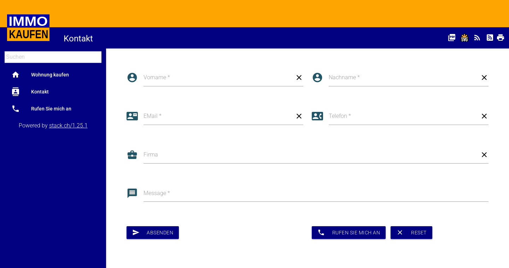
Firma (151, 154)
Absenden (153, 232)
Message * (157, 193)
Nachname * (344, 77)
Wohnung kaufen (40, 74)
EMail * (153, 116)
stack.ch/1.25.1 (68, 125)
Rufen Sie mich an (41, 108)
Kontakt (30, 91)
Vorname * (157, 77)
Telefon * (340, 116)
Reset (411, 232)
